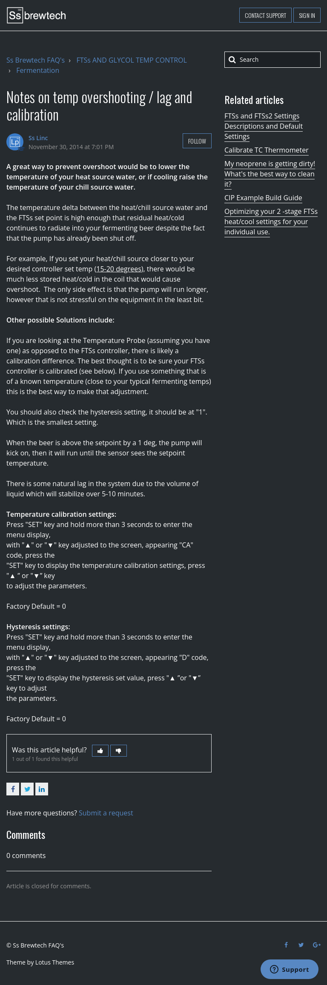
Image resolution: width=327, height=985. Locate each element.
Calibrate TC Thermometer (266, 150)
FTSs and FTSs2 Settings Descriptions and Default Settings (263, 126)
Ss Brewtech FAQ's (35, 60)
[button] (100, 751)
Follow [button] (197, 140)
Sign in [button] (307, 15)
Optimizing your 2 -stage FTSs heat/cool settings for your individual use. (271, 221)
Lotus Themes (54, 962)
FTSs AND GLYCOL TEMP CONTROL (131, 60)
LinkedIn (41, 789)
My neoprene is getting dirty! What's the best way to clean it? (269, 174)
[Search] (272, 60)
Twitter (27, 789)
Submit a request (106, 813)
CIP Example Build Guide (263, 197)
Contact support (266, 15)
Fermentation (37, 70)
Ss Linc (38, 138)
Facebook (12, 789)
